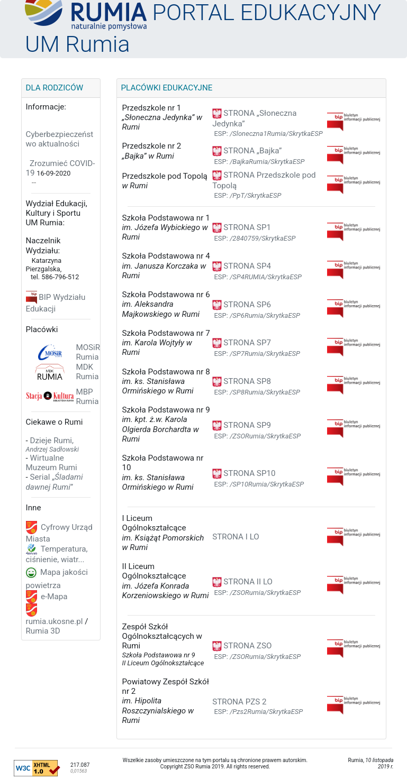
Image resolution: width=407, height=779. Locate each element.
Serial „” (54, 481)
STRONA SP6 (241, 304)
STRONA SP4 (241, 266)
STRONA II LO (242, 581)
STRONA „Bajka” (247, 150)
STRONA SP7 (241, 342)
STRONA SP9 (241, 425)
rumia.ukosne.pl (54, 621)
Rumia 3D (43, 631)
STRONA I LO (235, 537)
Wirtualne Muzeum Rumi (51, 462)
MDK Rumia (87, 371)
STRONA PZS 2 (239, 702)
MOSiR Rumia (88, 352)
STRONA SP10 (243, 473)
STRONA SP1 (241, 227)
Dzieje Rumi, (52, 444)
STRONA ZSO (242, 645)
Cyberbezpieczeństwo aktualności (60, 139)
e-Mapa (53, 596)
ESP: (268, 134)
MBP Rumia (87, 396)
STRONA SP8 (241, 381)
